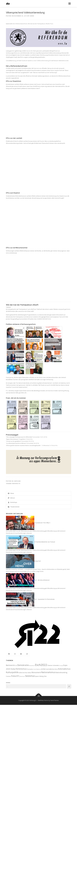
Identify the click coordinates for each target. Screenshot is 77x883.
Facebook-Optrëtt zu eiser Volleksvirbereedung (35, 60)
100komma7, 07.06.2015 (50, 445)
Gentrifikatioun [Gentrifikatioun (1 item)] (37, 669)
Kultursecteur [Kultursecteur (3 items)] (23, 672)
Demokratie (16, 483)
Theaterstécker (13, 507)
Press (51, 24)
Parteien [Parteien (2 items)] (8, 676)
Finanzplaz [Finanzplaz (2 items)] (30, 669)
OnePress (41, 700)
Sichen (8, 682)
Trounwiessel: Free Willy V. (42, 523)
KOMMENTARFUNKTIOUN (44, 319)
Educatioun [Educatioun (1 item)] (32, 665)
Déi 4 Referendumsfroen (20, 24)
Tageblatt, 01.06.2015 (25, 439)
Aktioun (11, 498)
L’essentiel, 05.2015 (27, 441)
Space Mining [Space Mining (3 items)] (39, 676)
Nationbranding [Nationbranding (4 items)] (61, 672)
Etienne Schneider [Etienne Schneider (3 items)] (53, 665)
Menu (69, 3)
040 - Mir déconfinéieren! (42, 580)
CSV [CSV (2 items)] (16, 665)
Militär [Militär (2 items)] (29, 672)
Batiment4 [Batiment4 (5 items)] (10, 665)
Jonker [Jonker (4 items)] (43, 669)
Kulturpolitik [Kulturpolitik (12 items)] (12, 672)
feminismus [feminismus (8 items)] (21, 669)
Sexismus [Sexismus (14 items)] (30, 675)
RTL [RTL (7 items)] (18, 676)
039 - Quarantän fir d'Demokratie (44, 599)
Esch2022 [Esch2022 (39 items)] (41, 665)
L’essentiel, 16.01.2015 (40, 437)
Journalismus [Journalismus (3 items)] (50, 669)
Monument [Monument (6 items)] (36, 672)
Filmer (11, 493)
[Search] (69, 686)
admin (32, 16)
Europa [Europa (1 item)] (61, 665)
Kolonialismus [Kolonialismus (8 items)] (64, 669)
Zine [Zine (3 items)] (45, 676)
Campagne (17, 481)
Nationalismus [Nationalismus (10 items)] (48, 672)
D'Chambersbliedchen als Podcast (44, 542)
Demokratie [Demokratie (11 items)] (23, 665)
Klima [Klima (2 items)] (56, 669)
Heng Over (37, 561)
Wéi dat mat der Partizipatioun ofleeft (38, 24)
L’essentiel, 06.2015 (33, 443)
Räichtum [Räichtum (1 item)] (22, 676)
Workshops (12, 502)
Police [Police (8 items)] (13, 676)
